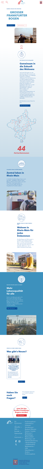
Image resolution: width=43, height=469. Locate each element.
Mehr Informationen (24, 105)
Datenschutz (18, 433)
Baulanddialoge (31, 442)
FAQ (24, 397)
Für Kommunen (18, 422)
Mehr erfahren (10, 25)
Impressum (18, 437)
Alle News (21, 381)
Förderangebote (30, 421)
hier (21, 102)
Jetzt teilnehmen (21, 25)
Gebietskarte (29, 423)
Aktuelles (17, 427)
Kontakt (17, 431)
